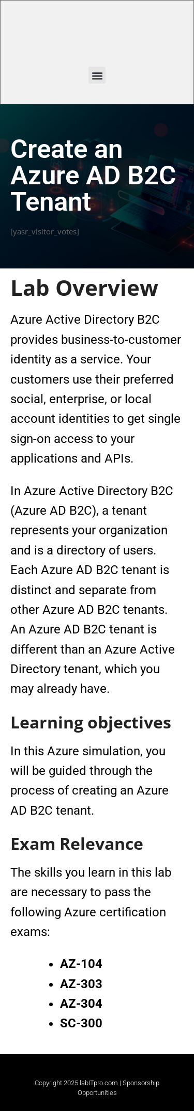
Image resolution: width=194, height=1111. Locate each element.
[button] (97, 75)
